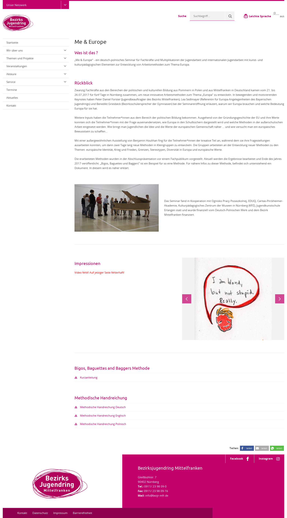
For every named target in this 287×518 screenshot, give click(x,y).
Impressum (60, 513)
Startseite (12, 42)
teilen (249, 448)
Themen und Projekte (36, 58)
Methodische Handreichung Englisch (103, 415)
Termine (11, 90)
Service (36, 82)
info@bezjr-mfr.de (156, 495)
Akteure (36, 74)
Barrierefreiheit (82, 513)
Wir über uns (36, 50)
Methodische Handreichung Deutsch (103, 407)
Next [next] (279, 298)
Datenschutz (40, 513)
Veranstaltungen (36, 66)
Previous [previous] (186, 298)
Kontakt (11, 105)
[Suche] (229, 16)
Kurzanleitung (88, 377)
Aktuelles (12, 97)
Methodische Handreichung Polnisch (103, 424)
